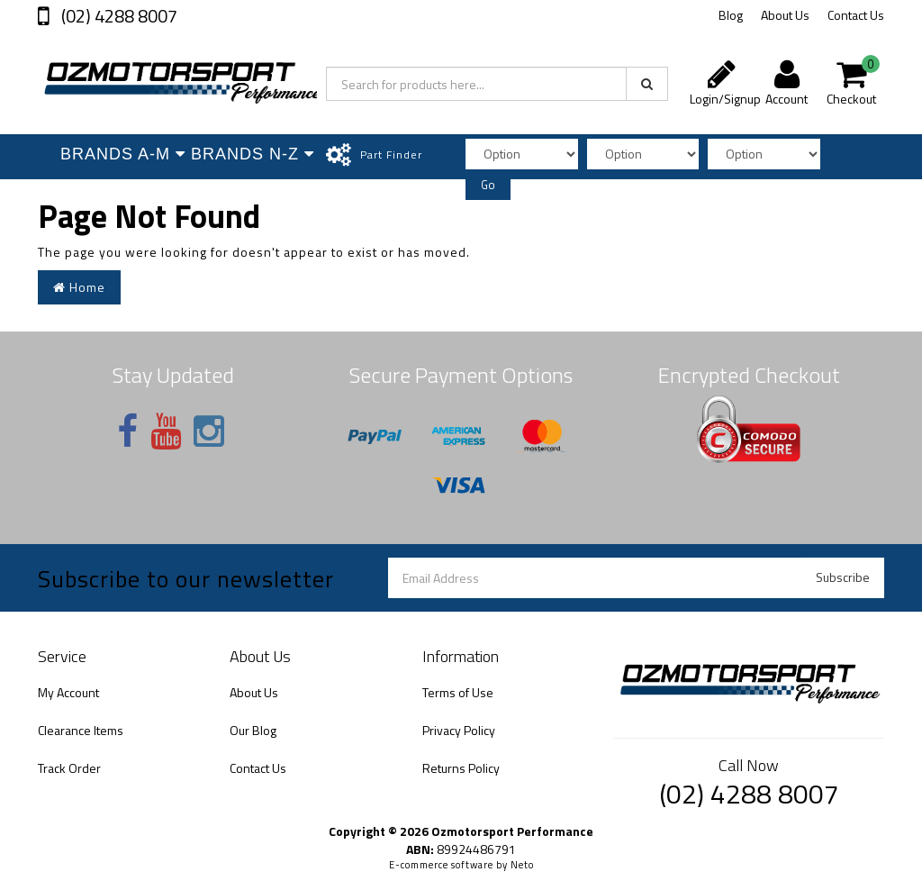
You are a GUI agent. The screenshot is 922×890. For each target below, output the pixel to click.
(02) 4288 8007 (117, 16)
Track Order (69, 767)
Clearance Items (80, 730)
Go (488, 185)
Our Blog (253, 730)
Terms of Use (457, 692)
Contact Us (855, 14)
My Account (68, 692)
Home (79, 286)
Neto (522, 865)
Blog (731, 14)
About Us (785, 14)
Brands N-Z (251, 154)
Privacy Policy (458, 730)
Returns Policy (461, 767)
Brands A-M (121, 154)
